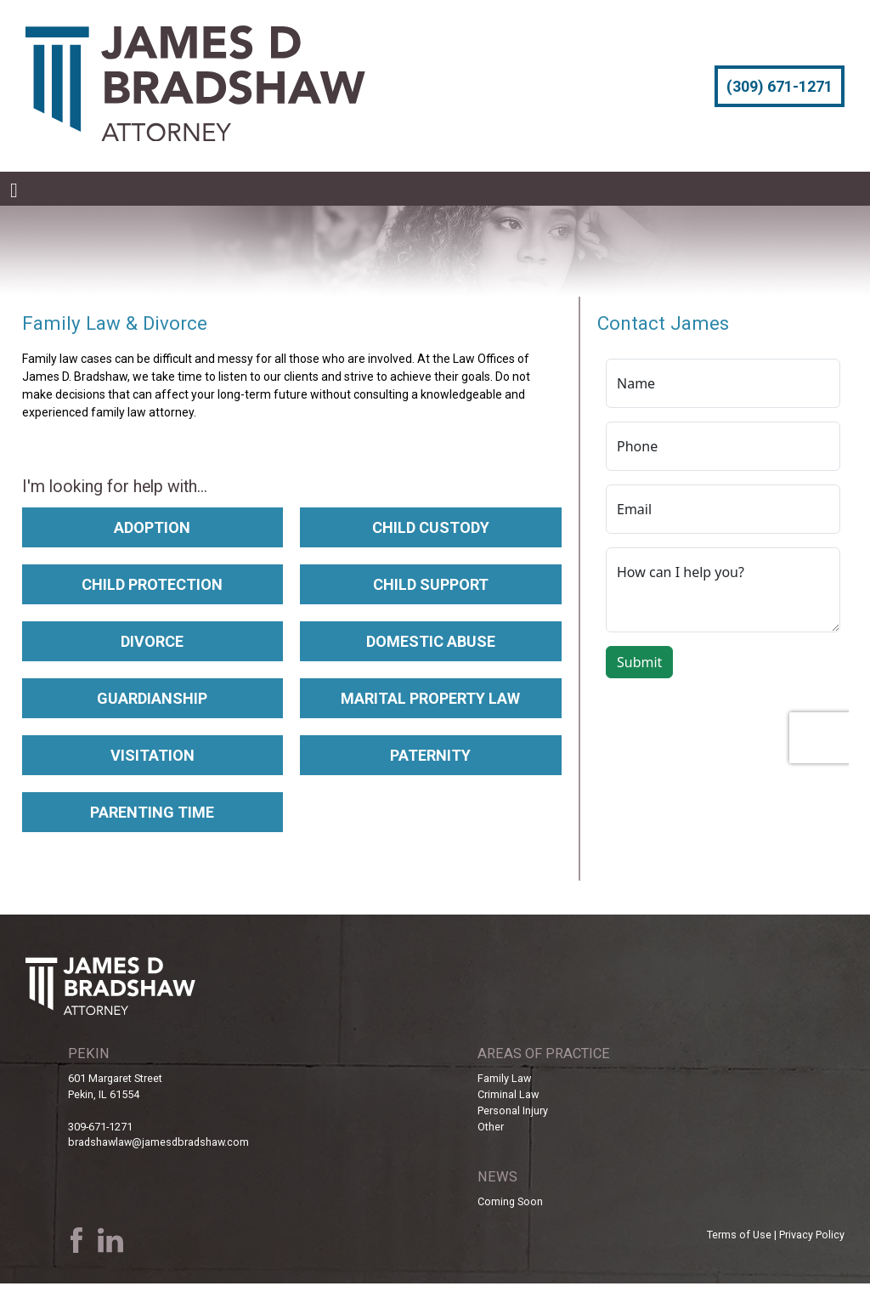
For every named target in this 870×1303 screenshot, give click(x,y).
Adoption (152, 527)
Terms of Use (739, 1234)
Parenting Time (152, 812)
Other (490, 1126)
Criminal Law (508, 1094)
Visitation (152, 755)
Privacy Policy (812, 1234)
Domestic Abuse (430, 641)
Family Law (504, 1078)
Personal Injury (512, 1110)
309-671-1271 (100, 1126)
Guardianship (152, 698)
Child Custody (430, 527)
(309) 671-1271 (779, 86)
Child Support (431, 584)
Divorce (152, 641)
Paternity (430, 755)
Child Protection (152, 584)
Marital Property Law (430, 698)
